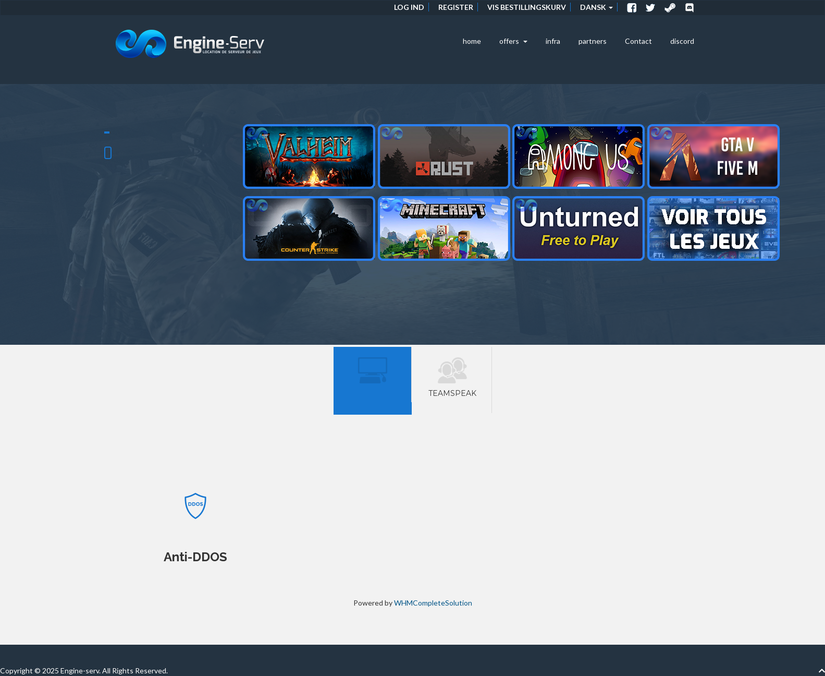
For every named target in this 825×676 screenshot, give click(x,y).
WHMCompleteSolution (433, 602)
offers (513, 41)
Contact (638, 41)
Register (455, 7)
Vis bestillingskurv (526, 7)
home (472, 41)
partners (592, 41)
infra (553, 41)
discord (682, 41)
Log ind (409, 7)
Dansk (596, 7)
